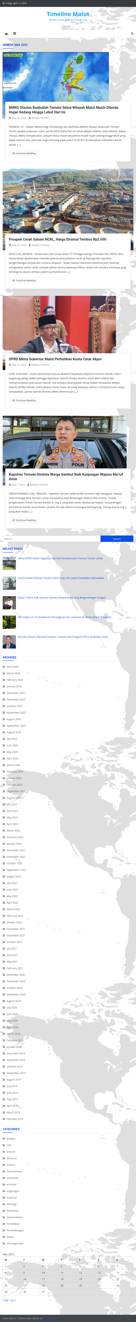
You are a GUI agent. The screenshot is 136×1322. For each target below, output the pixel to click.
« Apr (6, 1300)
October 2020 (14, 988)
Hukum (11, 1164)
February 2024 (15, 771)
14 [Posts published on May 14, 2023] (117, 1272)
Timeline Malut (68, 14)
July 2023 (12, 804)
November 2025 (16, 699)
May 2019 (12, 1099)
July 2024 (12, 738)
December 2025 (16, 693)
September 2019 (16, 1073)
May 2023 (12, 817)
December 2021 (16, 929)
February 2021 (15, 968)
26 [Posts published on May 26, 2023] (80, 1285)
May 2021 (12, 961)
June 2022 (12, 889)
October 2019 (14, 1066)
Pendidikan (13, 1223)
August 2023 (14, 797)
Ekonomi (12, 1158)
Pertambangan (15, 1230)
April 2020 (12, 1027)
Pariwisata (12, 1210)
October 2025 (14, 706)
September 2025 (16, 712)
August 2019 (14, 1079)
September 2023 (16, 791)
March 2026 (13, 673)
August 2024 (14, 732)
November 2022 (16, 856)
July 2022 (12, 883)
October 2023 (14, 784)
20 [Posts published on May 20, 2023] (99, 1279)
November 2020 (16, 981)
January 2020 (14, 1046)
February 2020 (15, 1040)
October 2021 (14, 942)
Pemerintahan (15, 1217)
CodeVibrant (49, 1318)
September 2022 (16, 870)
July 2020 (12, 1007)
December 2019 (16, 1053)
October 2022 (14, 863)
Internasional (14, 1171)
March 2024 (13, 765)
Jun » (13, 1300)
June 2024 (12, 745)
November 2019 (16, 1060)
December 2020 (16, 974)
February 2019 (15, 1119)
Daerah (11, 1151)
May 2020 (12, 1020)
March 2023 (13, 830)
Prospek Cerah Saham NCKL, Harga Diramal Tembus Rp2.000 (57, 239)
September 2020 (16, 994)
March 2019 (13, 1112)
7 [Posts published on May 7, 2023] (117, 1266)
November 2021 (16, 935)
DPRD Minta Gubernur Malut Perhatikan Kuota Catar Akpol (55, 359)
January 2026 (14, 686)
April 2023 (12, 824)
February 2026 (15, 679)
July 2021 (12, 948)
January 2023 (14, 843)
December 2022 (16, 850)
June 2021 (12, 955)
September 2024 (16, 725)
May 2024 (12, 752)
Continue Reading (24, 153)
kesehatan (12, 1178)
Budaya (11, 1138)
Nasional (12, 1197)
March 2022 (13, 909)
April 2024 (12, 758)
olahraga (12, 1204)
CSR (9, 1145)
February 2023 (15, 837)
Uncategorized (15, 1243)
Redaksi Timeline (40, 117)
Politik (10, 1237)
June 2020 (12, 1014)
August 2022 (14, 876)
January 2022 (14, 922)
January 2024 (14, 778)
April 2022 (12, 902)
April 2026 (12, 666)
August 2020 (14, 1001)
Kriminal (11, 1184)
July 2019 (12, 1086)
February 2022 (15, 915)
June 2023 (12, 811)
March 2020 (13, 1033)
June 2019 (12, 1092)
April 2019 (12, 1105)
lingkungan (13, 1191)
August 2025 (14, 719)
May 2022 (12, 896)
